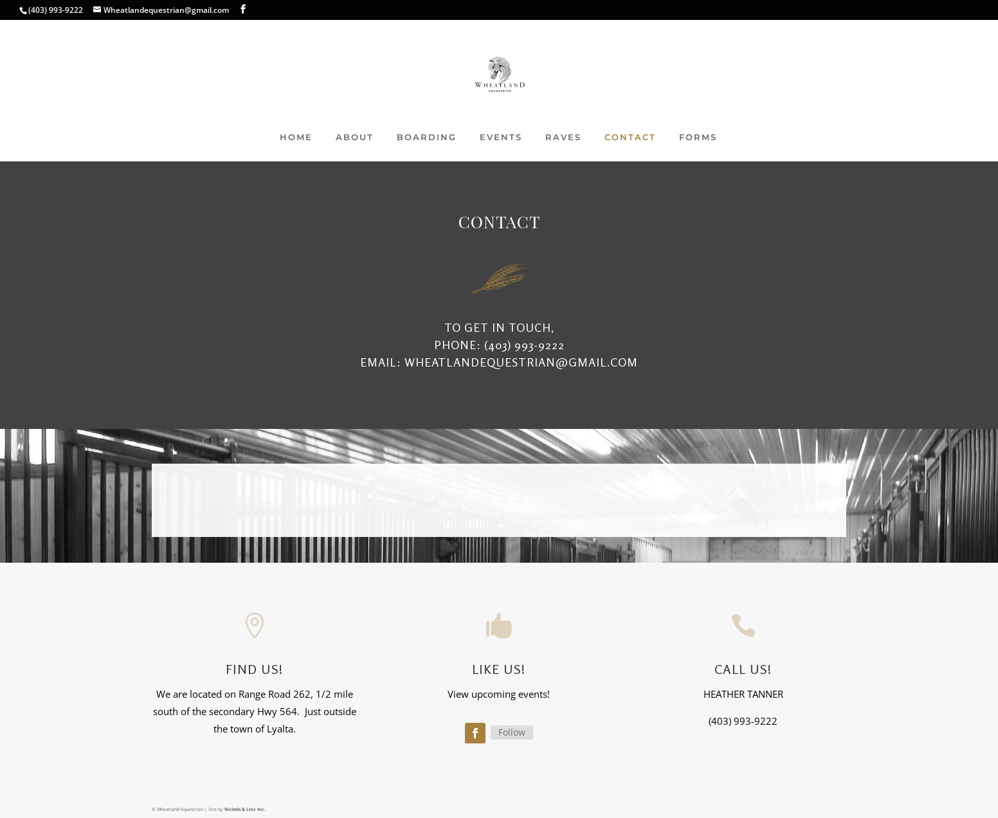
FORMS (698, 137)
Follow (511, 732)
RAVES (563, 137)
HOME (296, 137)
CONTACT (630, 137)
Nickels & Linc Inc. (245, 809)
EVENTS (501, 137)
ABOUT (355, 137)
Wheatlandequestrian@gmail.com (521, 362)
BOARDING (427, 137)
